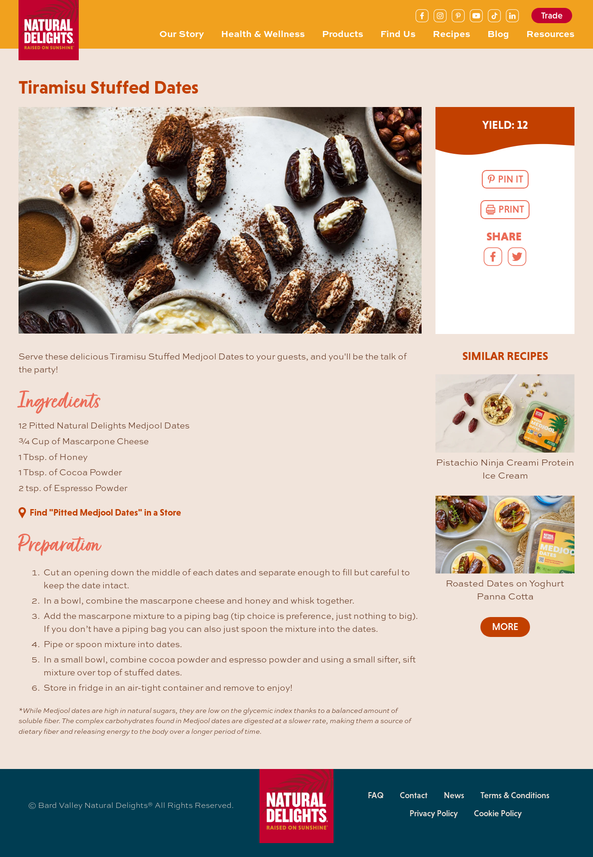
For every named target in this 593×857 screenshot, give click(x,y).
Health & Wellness (263, 33)
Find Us (398, 33)
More (505, 626)
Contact (414, 795)
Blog (498, 33)
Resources (550, 33)
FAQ (376, 795)
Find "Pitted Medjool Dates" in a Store (105, 512)
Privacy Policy (434, 813)
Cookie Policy (498, 813)
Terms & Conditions (514, 795)
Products (342, 33)
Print (511, 209)
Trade (551, 15)
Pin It (510, 179)
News (454, 795)
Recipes (451, 33)
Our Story (181, 33)
